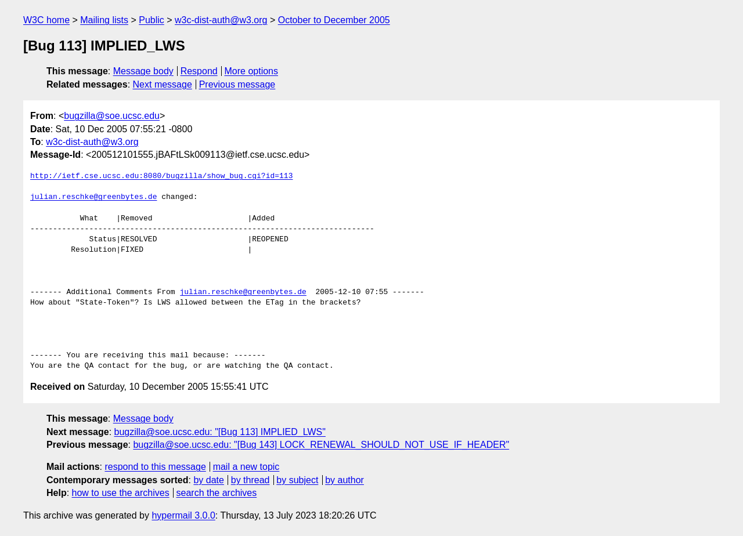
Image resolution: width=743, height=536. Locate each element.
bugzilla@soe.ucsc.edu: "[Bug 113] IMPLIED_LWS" (220, 432)
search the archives (216, 493)
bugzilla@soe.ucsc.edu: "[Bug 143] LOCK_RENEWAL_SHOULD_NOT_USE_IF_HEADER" (321, 445)
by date (208, 480)
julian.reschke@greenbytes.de (93, 197)
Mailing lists (104, 20)
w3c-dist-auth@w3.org (221, 20)
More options (252, 71)
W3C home (46, 20)
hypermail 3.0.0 (183, 515)
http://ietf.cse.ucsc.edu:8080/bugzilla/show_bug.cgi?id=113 (161, 176)
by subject (297, 480)
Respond (199, 71)
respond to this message (154, 467)
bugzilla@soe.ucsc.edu (112, 116)
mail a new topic (246, 467)
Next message (162, 84)
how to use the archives (120, 493)
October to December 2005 (334, 20)
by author (344, 480)
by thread (250, 480)
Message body (143, 71)
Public (151, 20)
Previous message (237, 84)
